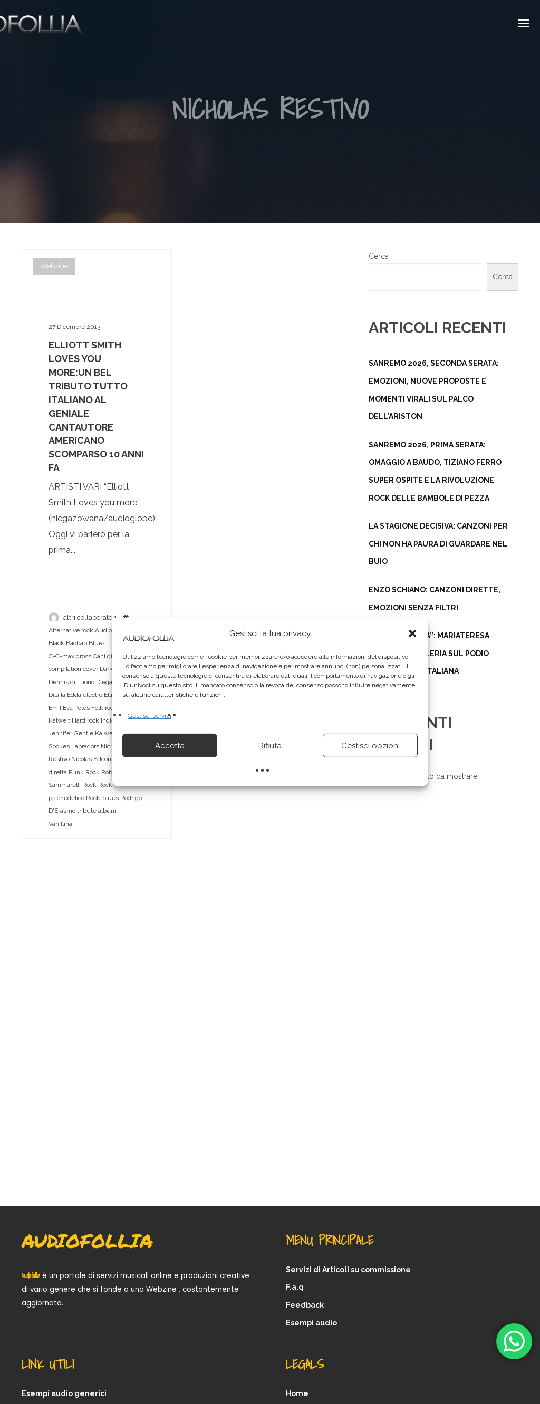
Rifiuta (270, 745)
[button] (412, 633)
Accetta (170, 745)
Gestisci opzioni (370, 745)
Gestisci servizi (149, 715)
